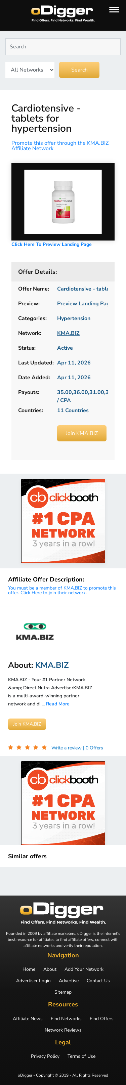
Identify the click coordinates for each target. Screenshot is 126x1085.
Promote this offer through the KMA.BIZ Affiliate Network (60, 145)
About (49, 969)
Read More (58, 704)
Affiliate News (28, 1018)
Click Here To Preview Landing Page (51, 244)
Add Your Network (84, 969)
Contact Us (98, 981)
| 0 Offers (93, 748)
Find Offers (102, 1018)
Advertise (69, 981)
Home (29, 969)
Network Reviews (63, 1030)
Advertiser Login (33, 981)
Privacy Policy (45, 1056)
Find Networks (66, 1018)
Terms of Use (81, 1056)
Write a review (67, 748)
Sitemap (63, 992)
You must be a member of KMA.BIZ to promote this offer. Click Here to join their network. (62, 590)
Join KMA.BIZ (82, 433)
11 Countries (73, 410)
